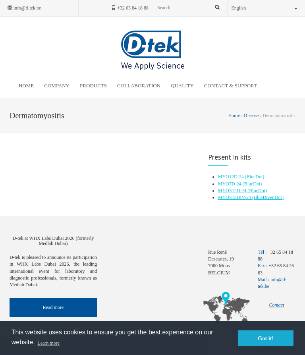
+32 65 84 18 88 (130, 8)
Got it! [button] (266, 338)
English (265, 8)
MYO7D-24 (230, 184)
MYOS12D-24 (232, 190)
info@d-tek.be (24, 8)
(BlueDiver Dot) (268, 197)
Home (234, 115)
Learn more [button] (48, 343)
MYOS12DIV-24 (235, 197)
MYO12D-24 (231, 176)
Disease (251, 115)
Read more (53, 307)
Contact (276, 305)
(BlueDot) (254, 176)
